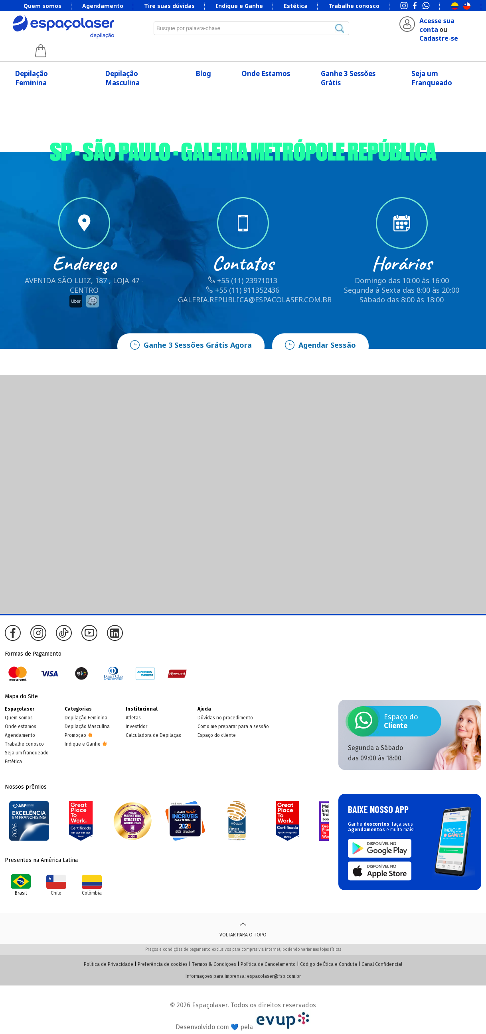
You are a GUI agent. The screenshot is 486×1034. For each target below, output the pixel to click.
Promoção (75, 735)
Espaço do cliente (217, 735)
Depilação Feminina (31, 78)
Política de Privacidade (108, 964)
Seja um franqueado (27, 753)
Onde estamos (20, 726)
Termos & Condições (214, 964)
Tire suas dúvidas (169, 6)
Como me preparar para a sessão (233, 726)
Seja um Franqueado (431, 78)
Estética (296, 6)
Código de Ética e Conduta (328, 964)
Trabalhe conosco (353, 6)
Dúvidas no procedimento (225, 718)
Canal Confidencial (382, 964)
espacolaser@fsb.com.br (274, 976)
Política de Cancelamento (268, 964)
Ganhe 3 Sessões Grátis (348, 78)
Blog (203, 73)
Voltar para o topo (243, 928)
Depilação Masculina (122, 78)
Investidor (136, 726)
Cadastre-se (438, 38)
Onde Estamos (265, 73)
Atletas (133, 718)
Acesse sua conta (436, 25)
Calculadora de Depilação (154, 735)
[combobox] (251, 28)
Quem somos (42, 6)
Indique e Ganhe (239, 6)
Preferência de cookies (163, 964)
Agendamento (102, 6)
